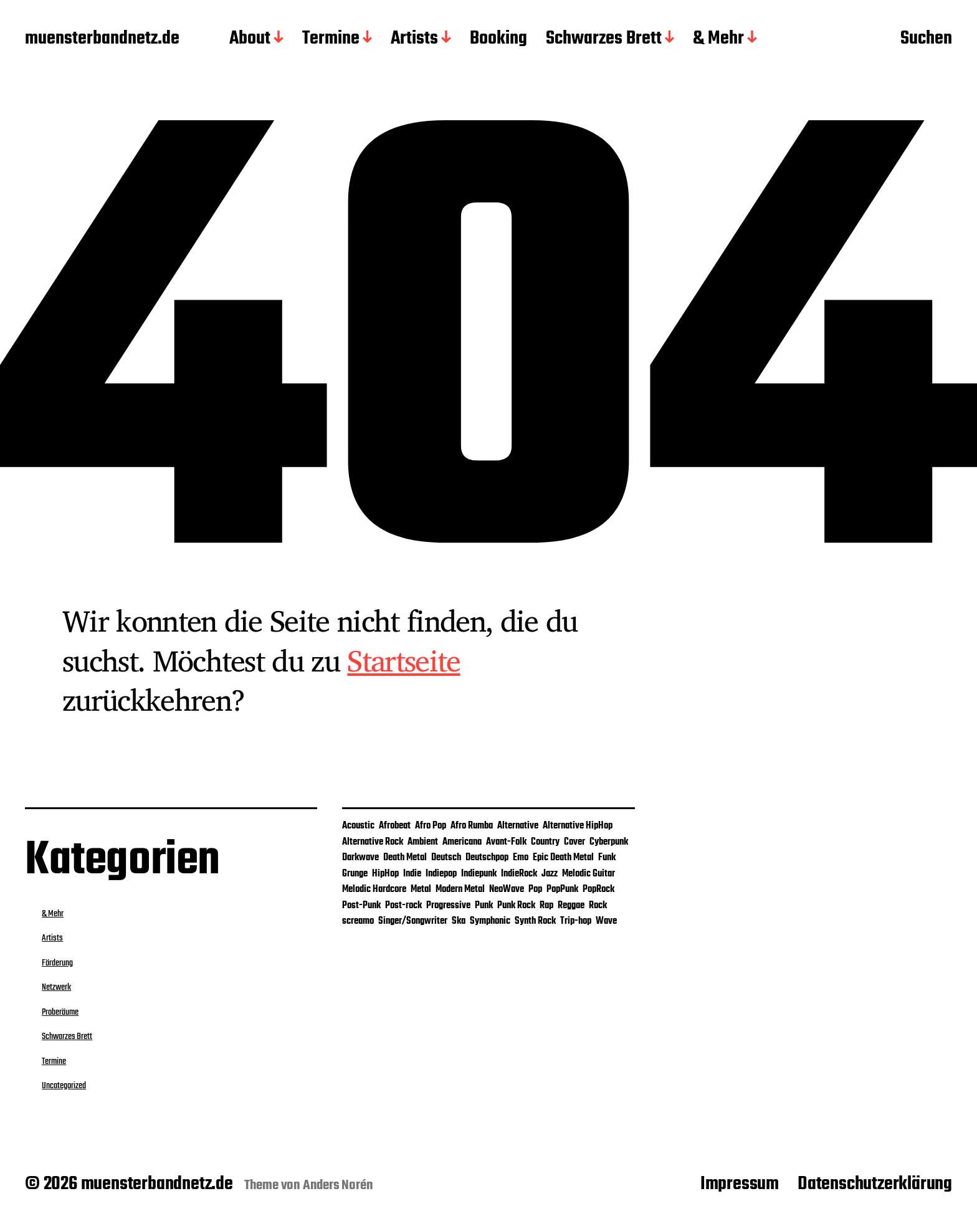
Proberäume (60, 1012)
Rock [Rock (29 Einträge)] (598, 905)
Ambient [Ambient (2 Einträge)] (422, 842)
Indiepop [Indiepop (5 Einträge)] (441, 873)
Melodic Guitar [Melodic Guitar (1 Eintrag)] (588, 873)
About (249, 39)
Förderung (57, 963)
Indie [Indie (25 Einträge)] (412, 873)
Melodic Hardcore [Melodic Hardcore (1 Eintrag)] (374, 889)
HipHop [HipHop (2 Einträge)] (385, 873)
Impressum (739, 1184)
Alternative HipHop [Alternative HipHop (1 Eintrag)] (577, 825)
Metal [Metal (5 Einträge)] (421, 889)
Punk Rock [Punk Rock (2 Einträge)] (516, 905)
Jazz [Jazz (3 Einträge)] (549, 873)
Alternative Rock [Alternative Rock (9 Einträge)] (372, 842)
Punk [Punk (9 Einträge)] (484, 905)
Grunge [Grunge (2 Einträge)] (355, 873)
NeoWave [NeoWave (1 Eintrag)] (506, 889)
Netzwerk (56, 987)
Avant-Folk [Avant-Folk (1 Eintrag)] (506, 842)
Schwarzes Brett (604, 39)
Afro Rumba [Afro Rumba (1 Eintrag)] (471, 825)
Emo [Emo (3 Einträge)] (520, 857)
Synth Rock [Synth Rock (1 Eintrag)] (535, 921)
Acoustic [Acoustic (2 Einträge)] (358, 825)
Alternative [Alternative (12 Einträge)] (517, 825)
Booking (498, 39)
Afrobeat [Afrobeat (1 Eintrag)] (395, 825)
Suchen (926, 39)
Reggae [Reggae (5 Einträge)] (571, 905)
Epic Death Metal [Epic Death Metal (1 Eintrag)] (563, 857)
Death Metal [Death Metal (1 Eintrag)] (405, 857)
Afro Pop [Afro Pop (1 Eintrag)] (430, 825)
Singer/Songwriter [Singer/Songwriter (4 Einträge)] (412, 921)
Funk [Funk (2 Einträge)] (607, 857)
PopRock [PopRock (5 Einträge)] (598, 889)
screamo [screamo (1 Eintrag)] (358, 921)
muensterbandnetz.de (102, 39)
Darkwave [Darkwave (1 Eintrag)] (360, 857)
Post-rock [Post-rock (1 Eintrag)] (403, 905)
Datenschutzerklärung (875, 1184)
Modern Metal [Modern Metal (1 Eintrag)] (460, 889)
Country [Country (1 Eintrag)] (545, 842)
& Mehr (718, 39)
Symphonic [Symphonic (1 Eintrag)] (490, 921)
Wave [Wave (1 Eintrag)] (606, 921)
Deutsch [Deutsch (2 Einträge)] (446, 857)
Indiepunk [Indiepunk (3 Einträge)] (479, 873)
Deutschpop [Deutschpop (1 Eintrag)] (486, 857)
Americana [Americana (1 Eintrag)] (462, 842)
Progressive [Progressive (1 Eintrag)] (448, 905)
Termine (331, 39)
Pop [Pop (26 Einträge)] (535, 889)
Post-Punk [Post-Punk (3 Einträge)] (361, 905)
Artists (414, 39)
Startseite (403, 660)
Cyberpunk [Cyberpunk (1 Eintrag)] (608, 842)
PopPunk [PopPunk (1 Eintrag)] (562, 889)
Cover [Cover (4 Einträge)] (574, 842)
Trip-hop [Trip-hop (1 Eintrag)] (575, 921)
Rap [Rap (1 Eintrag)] (546, 905)
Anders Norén (338, 1185)
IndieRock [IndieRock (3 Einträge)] (519, 873)
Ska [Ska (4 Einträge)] (458, 921)
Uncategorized (64, 1085)
